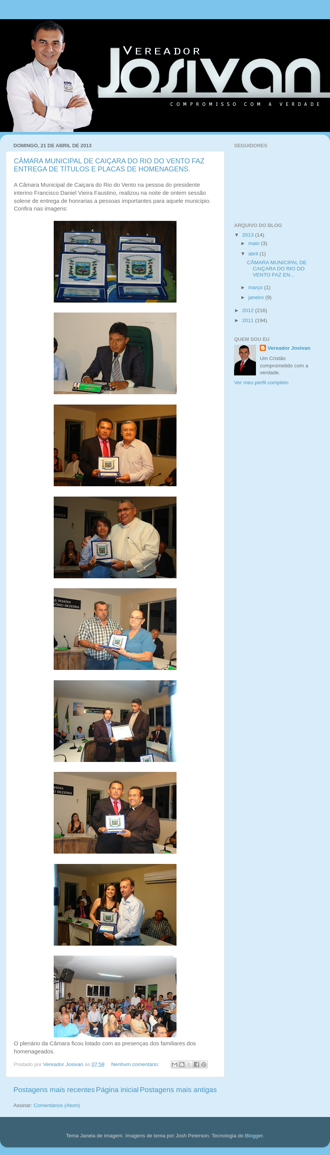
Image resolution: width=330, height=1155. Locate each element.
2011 (248, 320)
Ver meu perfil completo (261, 382)
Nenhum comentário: (136, 1064)
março (256, 287)
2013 (248, 235)
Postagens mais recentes (54, 1090)
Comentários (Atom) (57, 1105)
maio (254, 243)
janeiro (256, 297)
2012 (248, 310)
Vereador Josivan (288, 348)
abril (253, 254)
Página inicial (117, 1090)
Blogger (253, 1136)
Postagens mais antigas (178, 1090)
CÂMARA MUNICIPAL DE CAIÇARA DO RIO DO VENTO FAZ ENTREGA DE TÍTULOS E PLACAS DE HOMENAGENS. (109, 165)
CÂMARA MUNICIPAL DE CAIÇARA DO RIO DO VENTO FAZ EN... (277, 269)
